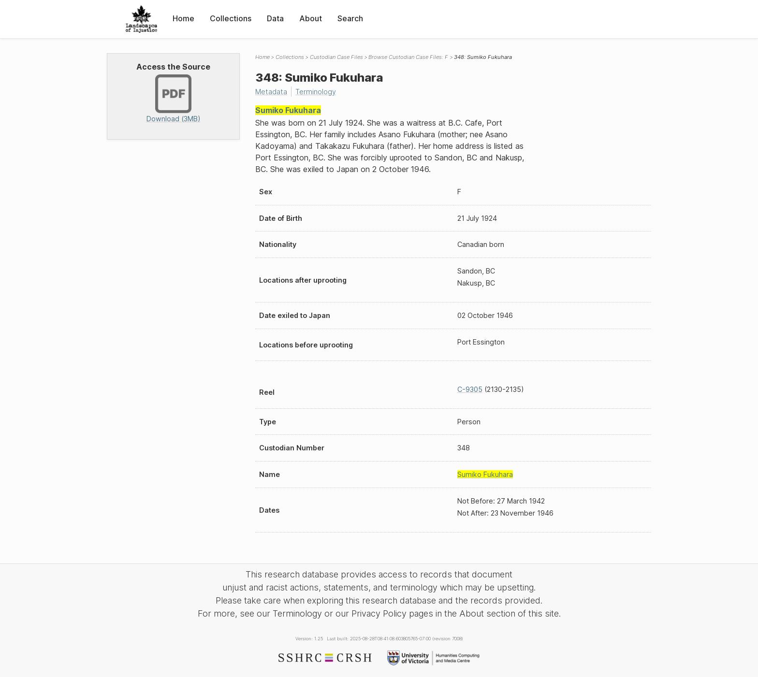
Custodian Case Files (336, 57)
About (310, 18)
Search (350, 18)
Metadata (271, 91)
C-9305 (469, 389)
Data (275, 18)
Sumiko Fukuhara (288, 110)
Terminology (315, 91)
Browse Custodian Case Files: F (408, 57)
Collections (230, 18)
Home (183, 18)
